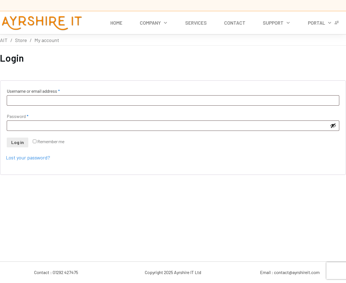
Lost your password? (28, 157)
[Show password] (333, 125)
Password (26, 115)
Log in (17, 142)
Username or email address (41, 90)
